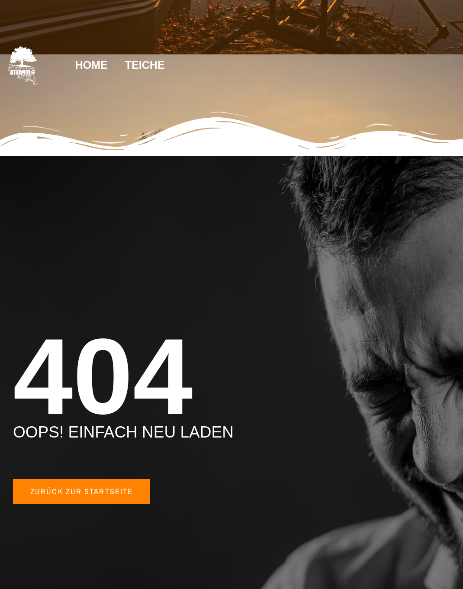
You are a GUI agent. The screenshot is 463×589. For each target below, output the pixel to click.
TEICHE (145, 65)
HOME (91, 65)
